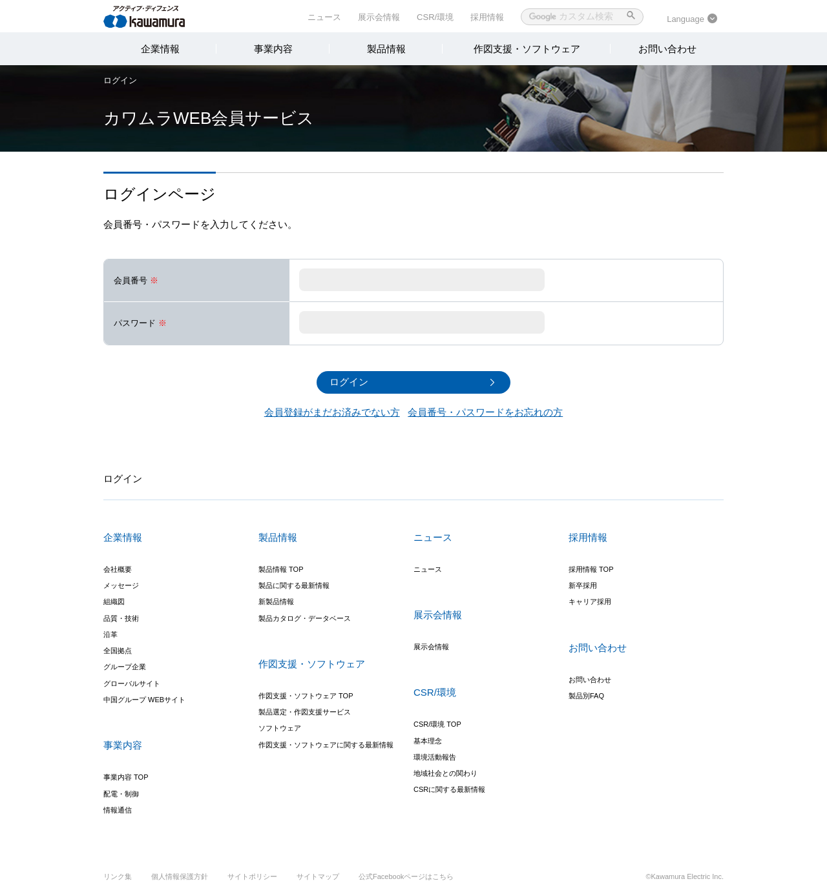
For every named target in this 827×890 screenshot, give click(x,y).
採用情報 (487, 17)
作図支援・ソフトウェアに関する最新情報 (325, 745)
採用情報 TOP (591, 569)
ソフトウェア (279, 729)
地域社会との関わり (445, 773)
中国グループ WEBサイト (144, 699)
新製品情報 (276, 601)
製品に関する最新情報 (294, 585)
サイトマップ (318, 876)
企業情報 (160, 48)
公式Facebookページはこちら (406, 876)
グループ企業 (124, 667)
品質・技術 (121, 618)
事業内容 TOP (125, 777)
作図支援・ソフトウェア (527, 48)
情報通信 (117, 810)
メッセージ (121, 585)
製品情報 (386, 48)
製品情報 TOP (280, 569)
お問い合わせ (667, 48)
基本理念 (428, 741)
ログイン (120, 80)
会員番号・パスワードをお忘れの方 (485, 412)
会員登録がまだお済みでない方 (332, 412)
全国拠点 (117, 650)
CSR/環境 (435, 17)
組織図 (114, 601)
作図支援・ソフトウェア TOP (305, 696)
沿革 (110, 634)
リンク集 (117, 876)
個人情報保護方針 (179, 876)
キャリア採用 (590, 601)
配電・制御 (121, 794)
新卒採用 (583, 585)
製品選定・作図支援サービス (304, 712)
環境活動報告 (435, 757)
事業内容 (273, 48)
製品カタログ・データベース (304, 618)
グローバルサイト (131, 683)
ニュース (324, 17)
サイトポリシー (252, 876)
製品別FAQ (586, 696)
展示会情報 (379, 17)
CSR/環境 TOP (437, 724)
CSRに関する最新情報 (449, 790)
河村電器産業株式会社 (156, 15)
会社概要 (117, 569)
